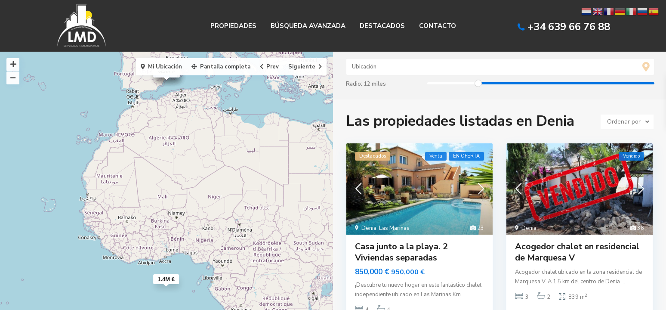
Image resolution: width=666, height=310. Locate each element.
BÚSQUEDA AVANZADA (308, 26)
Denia (368, 228)
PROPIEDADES (233, 26)
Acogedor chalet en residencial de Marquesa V (577, 252)
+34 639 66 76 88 (568, 27)
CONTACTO (437, 26)
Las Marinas (394, 228)
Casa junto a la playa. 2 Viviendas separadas (401, 252)
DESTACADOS (382, 26)
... (464, 294)
